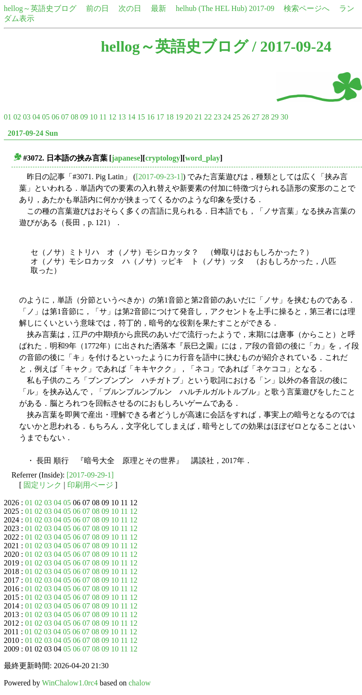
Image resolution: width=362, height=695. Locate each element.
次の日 (129, 8)
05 (46, 117)
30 (284, 117)
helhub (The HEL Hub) (211, 8)
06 (55, 117)
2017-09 (261, 8)
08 (74, 117)
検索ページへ (307, 8)
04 (36, 117)
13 (122, 117)
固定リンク (42, 485)
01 (7, 117)
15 (141, 117)
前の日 (97, 8)
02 (17, 117)
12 (112, 117)
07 (65, 117)
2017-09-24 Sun (33, 133)
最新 (158, 8)
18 (169, 117)
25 (236, 117)
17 (160, 117)
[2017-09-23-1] (159, 177)
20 (188, 117)
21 (198, 117)
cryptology (162, 158)
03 (27, 117)
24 (227, 117)
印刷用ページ (90, 485)
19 (179, 117)
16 (150, 117)
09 (84, 117)
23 (217, 117)
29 (274, 117)
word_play (202, 158)
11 (102, 117)
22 (208, 117)
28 (265, 117)
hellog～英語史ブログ (40, 8)
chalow (139, 683)
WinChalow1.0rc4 (70, 683)
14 (131, 117)
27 (255, 117)
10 (93, 117)
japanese (126, 158)
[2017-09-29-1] (90, 475)
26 (246, 117)
